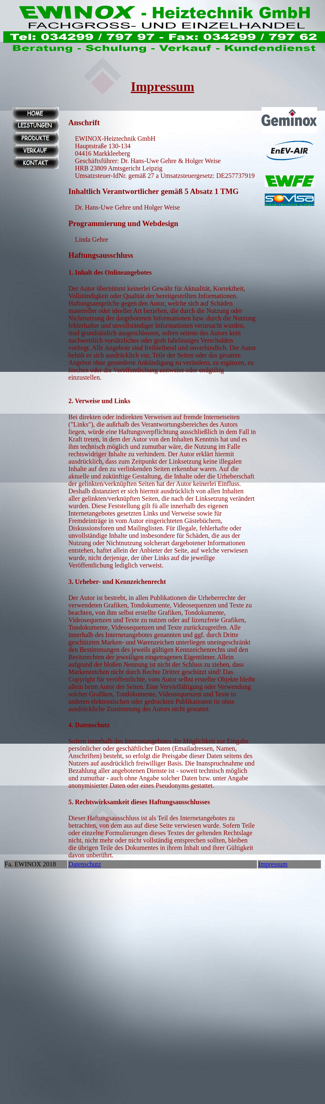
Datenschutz (84, 864)
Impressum (272, 864)
